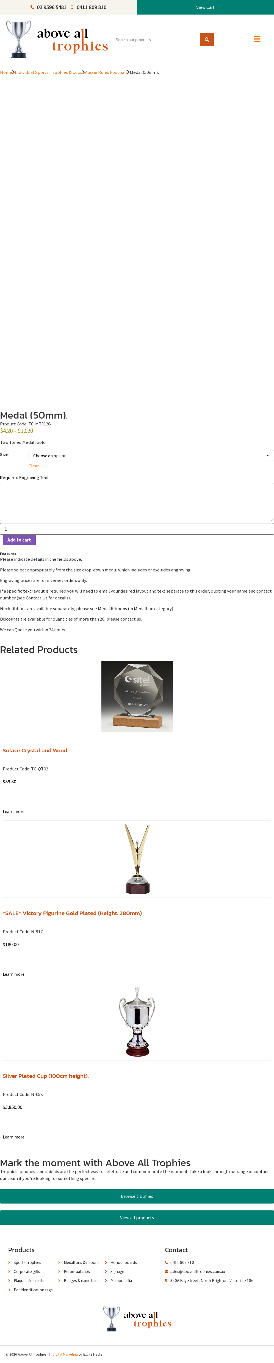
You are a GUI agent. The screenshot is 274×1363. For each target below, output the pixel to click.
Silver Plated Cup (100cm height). (46, 1076)
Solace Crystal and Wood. (35, 750)
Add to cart (19, 540)
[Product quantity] (137, 529)
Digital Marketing (65, 1354)
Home (6, 72)
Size (4, 454)
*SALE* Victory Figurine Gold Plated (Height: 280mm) (72, 913)
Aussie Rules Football (106, 72)
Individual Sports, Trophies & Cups (48, 72)
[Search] (207, 39)
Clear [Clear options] (34, 466)
